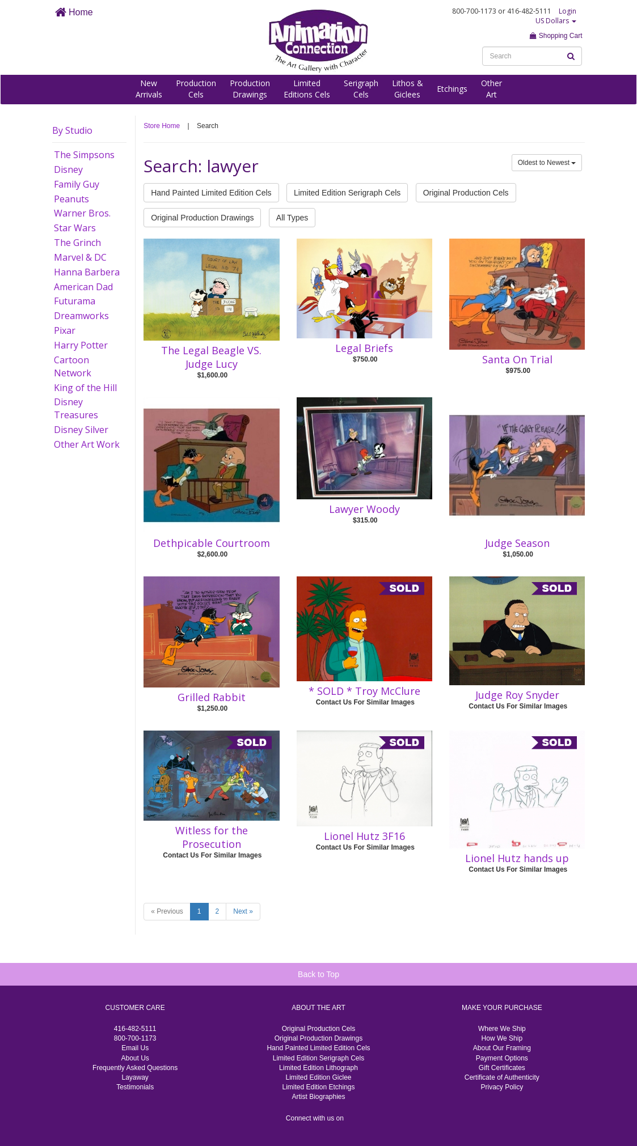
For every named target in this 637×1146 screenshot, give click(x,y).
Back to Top (318, 974)
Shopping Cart (556, 36)
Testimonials (135, 1087)
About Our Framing (502, 1048)
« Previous (167, 911)
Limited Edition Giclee (318, 1077)
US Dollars (555, 21)
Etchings (452, 88)
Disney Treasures (76, 408)
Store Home (162, 126)
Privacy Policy (501, 1087)
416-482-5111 (135, 1029)
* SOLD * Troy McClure (364, 691)
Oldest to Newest (547, 163)
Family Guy (76, 184)
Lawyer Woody (364, 509)
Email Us (135, 1048)
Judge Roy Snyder (517, 695)
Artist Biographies (318, 1097)
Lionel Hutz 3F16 (364, 836)
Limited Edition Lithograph (318, 1068)
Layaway (134, 1077)
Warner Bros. (82, 213)
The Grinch (77, 242)
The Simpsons (84, 154)
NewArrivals (149, 89)
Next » (243, 911)
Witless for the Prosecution (211, 837)
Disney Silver (81, 429)
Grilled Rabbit (212, 697)
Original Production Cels (466, 192)
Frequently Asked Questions (135, 1068)
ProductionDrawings (250, 89)
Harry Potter (81, 345)
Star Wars (75, 228)
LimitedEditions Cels (307, 89)
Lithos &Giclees (407, 89)
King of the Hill (85, 387)
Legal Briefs (364, 348)
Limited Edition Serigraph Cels (347, 192)
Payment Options (502, 1058)
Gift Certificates (502, 1068)
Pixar (64, 330)
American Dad (83, 287)
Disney (68, 169)
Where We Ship (502, 1029)
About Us (135, 1058)
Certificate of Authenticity (502, 1077)
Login (567, 11)
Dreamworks (81, 315)
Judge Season (517, 543)
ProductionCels (196, 89)
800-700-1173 (135, 1038)
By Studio (72, 130)
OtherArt (491, 89)
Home (74, 12)
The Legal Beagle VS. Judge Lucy (211, 357)
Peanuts (71, 199)
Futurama (74, 301)
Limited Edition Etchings (318, 1087)
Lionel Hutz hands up (517, 858)
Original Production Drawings (202, 217)
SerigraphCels (361, 89)
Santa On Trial (517, 359)
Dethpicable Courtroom (211, 543)
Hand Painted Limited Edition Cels (211, 192)
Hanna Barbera (87, 272)
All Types (292, 217)
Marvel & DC (80, 257)
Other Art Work (87, 444)
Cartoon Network (72, 366)
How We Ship (502, 1038)
